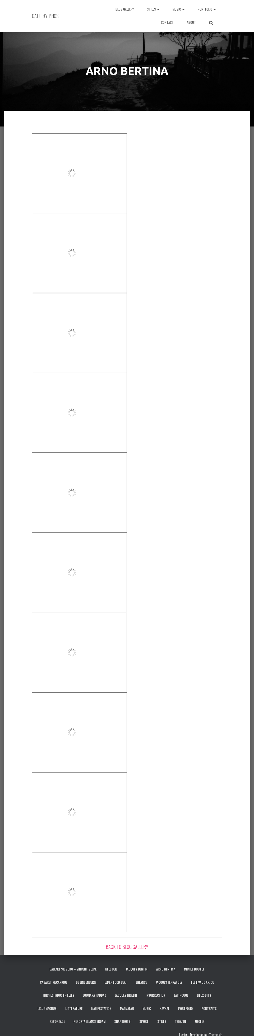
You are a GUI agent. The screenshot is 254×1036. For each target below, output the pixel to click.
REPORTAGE (57, 1021)
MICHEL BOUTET (194, 969)
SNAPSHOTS (122, 1021)
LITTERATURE (73, 1008)
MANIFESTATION (101, 1008)
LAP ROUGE (181, 995)
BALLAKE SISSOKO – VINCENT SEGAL (72, 969)
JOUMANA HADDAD (94, 995)
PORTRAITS (209, 1008)
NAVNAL (164, 1008)
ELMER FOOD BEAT (115, 982)
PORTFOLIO (207, 9)
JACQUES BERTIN (136, 969)
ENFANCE (141, 982)
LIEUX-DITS (204, 995)
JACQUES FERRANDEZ (169, 982)
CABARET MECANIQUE (53, 982)
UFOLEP (200, 1021)
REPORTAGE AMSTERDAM (89, 1021)
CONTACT (167, 22)
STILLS (153, 9)
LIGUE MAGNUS (47, 1008)
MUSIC (178, 9)
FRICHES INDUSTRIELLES (58, 995)
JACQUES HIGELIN (126, 995)
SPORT (144, 1021)
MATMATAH (127, 1008)
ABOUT (191, 22)
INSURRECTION (155, 995)
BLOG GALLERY (125, 9)
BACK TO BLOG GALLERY (127, 946)
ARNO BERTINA (165, 969)
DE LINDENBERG (86, 982)
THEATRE (180, 1021)
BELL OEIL (111, 969)
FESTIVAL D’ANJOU (202, 982)
